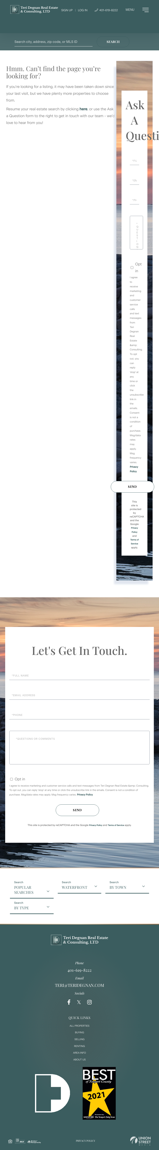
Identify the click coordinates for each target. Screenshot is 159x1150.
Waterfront (74, 887)
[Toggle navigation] (137, 10)
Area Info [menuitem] (79, 1052)
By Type (21, 907)
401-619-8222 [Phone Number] (106, 10)
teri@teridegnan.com (79, 985)
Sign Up (67, 10)
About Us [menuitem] (79, 1059)
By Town (118, 887)
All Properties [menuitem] (79, 1025)
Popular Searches (24, 890)
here (83, 109)
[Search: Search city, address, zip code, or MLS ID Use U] (53, 41)
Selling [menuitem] (79, 1039)
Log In (82, 10)
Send (132, 487)
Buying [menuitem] (79, 1032)
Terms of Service (116, 825)
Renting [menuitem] (79, 1046)
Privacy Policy (85, 794)
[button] (113, 41)
